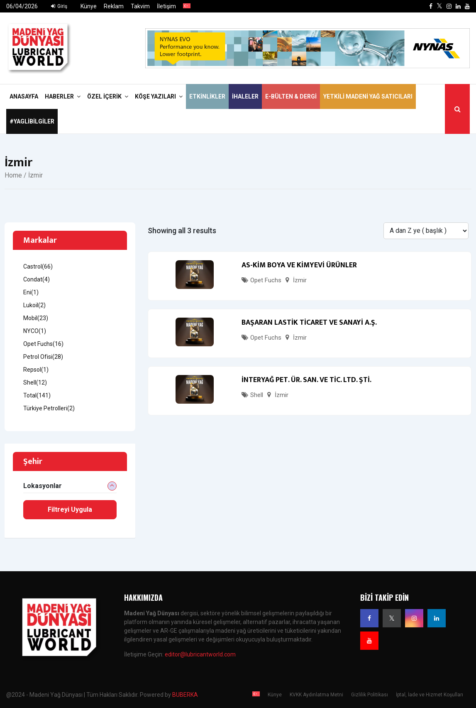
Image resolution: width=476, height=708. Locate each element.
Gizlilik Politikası (369, 695)
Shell (256, 395)
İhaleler (245, 96)
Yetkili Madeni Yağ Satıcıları (368, 96)
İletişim (166, 6)
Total (37, 395)
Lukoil (34, 305)
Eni (31, 292)
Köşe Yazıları (155, 96)
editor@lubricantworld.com (200, 654)
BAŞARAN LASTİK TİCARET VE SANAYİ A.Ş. (309, 322)
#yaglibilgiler (32, 121)
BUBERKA (185, 694)
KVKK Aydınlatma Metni (316, 695)
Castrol (38, 266)
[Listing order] (426, 230)
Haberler (59, 96)
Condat (36, 279)
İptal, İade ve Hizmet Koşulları (429, 695)
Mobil (35, 318)
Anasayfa (24, 96)
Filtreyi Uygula (70, 509)
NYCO (34, 331)
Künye (89, 6)
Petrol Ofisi (43, 356)
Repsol (36, 369)
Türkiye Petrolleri (49, 408)
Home (13, 175)
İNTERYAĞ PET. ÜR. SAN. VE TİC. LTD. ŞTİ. (306, 380)
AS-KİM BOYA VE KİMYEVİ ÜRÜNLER (299, 265)
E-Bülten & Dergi (291, 96)
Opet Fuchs (265, 280)
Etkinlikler (207, 96)
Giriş (59, 6)
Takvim (140, 6)
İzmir (300, 280)
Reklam (114, 6)
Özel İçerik (104, 96)
